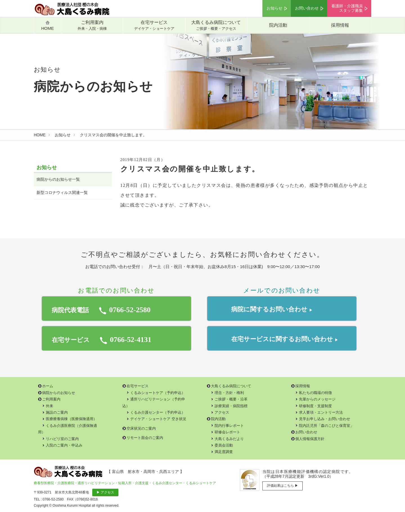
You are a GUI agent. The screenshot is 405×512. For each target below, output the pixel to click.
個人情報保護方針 (310, 439)
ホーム (47, 386)
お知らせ (274, 8)
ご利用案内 (92, 25)
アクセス (222, 412)
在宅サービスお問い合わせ (284, 339)
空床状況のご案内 (141, 428)
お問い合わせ (307, 8)
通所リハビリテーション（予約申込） (153, 402)
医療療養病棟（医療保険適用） (71, 419)
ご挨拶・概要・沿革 (231, 399)
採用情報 (340, 25)
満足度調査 (224, 452)
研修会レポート (227, 432)
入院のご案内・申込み (64, 445)
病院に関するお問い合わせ (271, 310)
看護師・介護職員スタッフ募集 (347, 8)
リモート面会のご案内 (145, 438)
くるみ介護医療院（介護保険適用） (67, 428)
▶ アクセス (105, 492)
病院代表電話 (101, 310)
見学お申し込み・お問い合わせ (324, 419)
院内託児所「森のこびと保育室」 (326, 425)
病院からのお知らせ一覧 (58, 179)
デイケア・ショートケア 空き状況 (158, 419)
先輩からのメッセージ (317, 399)
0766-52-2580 (53, 499)
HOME (40, 135)
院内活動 (278, 25)
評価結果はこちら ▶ (282, 486)
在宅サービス (154, 25)
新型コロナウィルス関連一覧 (62, 193)
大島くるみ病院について (216, 25)
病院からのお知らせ (58, 393)
